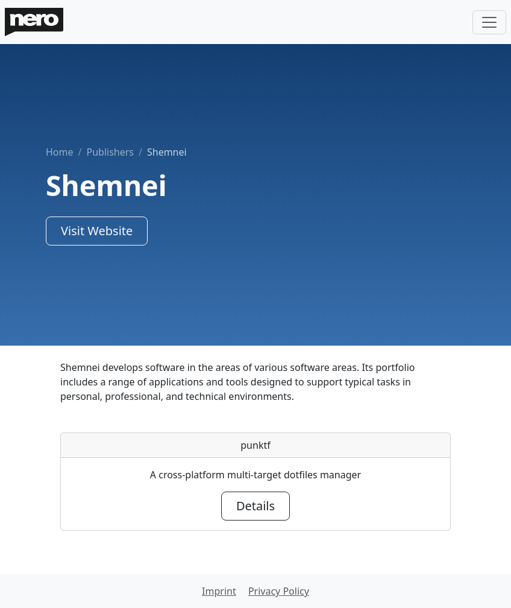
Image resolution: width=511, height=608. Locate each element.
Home (60, 152)
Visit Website (97, 231)
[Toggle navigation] (489, 22)
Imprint (219, 591)
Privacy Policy (278, 591)
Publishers (110, 152)
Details (255, 506)
